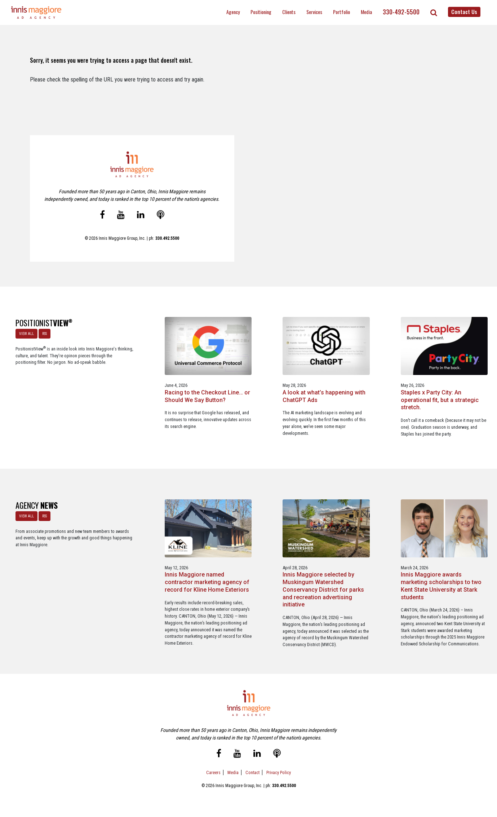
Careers (213, 780)
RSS (43, 333)
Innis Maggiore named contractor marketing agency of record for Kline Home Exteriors (144, 574)
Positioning (260, 12)
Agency (233, 12)
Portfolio (341, 12)
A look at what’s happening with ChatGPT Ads (246, 388)
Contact (252, 780)
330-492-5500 (401, 12)
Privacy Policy (278, 780)
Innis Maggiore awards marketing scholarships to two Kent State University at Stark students (348, 574)
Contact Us (464, 12)
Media (366, 12)
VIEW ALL (25, 333)
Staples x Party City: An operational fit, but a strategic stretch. (343, 388)
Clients (289, 12)
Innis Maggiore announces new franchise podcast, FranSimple (447, 571)
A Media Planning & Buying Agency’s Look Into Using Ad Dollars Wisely (442, 391)
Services (314, 12)
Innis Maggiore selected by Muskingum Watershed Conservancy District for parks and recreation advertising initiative (248, 578)
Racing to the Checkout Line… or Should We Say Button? (145, 388)
